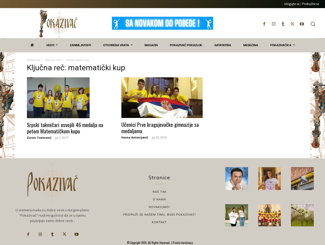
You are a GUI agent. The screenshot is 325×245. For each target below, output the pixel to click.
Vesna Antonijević (134, 137)
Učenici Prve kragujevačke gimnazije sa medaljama (160, 127)
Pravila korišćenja (182, 243)
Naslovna (33, 60)
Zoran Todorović (39, 137)
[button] (313, 24)
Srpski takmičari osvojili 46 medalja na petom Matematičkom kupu (65, 128)
